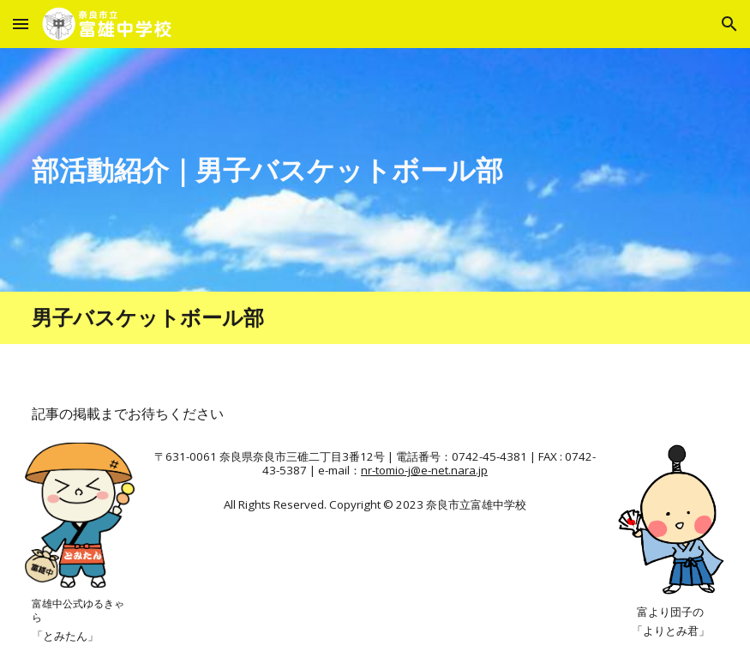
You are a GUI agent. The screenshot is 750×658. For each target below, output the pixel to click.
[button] (20, 23)
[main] (286, 170)
